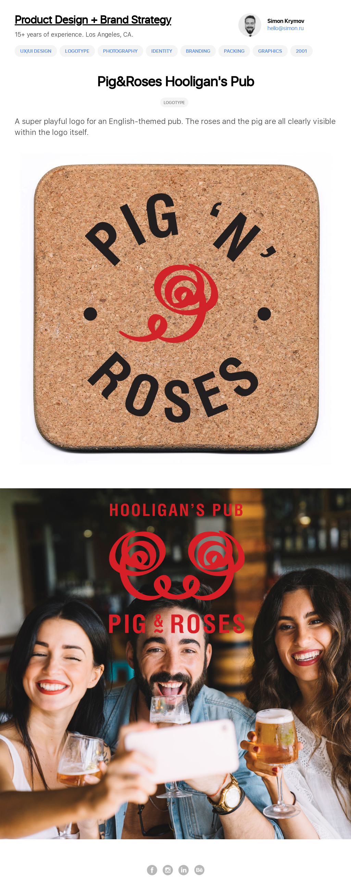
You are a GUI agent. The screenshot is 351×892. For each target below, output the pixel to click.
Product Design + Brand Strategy (93, 20)
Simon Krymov (285, 21)
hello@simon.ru (285, 29)
